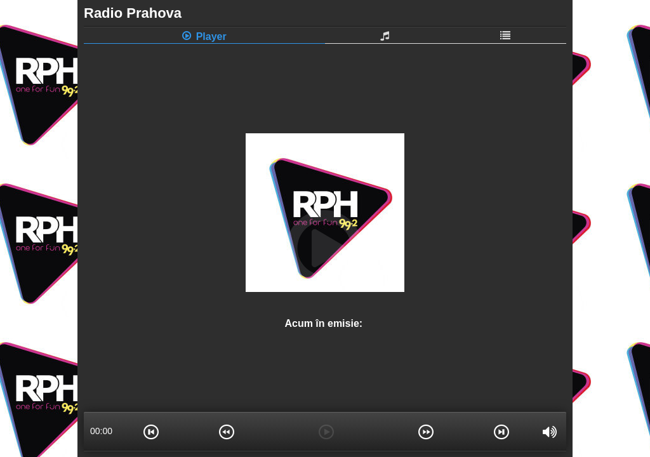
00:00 (101, 431)
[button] (151, 431)
